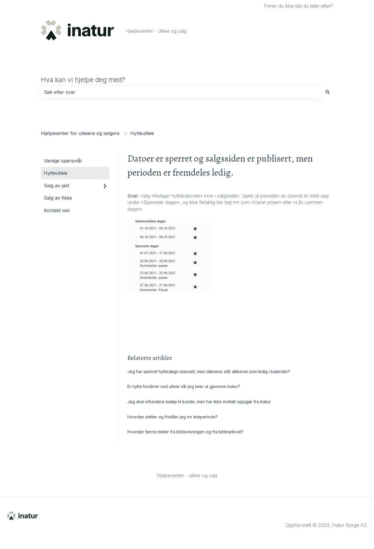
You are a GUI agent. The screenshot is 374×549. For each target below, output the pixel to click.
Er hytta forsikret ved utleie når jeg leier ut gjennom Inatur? (184, 386)
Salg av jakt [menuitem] (56, 185)
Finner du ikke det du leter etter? (298, 6)
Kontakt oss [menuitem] (57, 210)
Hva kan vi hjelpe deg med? (83, 80)
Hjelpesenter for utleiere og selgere (80, 133)
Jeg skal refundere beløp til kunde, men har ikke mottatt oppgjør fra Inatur (199, 401)
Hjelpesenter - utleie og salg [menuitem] (187, 475)
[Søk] (327, 92)
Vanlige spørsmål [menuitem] (63, 161)
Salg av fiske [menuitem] (58, 198)
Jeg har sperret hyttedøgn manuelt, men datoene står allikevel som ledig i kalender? (208, 371)
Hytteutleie (142, 133)
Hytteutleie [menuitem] (55, 173)
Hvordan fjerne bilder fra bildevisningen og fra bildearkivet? (186, 431)
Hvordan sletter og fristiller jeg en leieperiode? (173, 416)
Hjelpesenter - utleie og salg (156, 31)
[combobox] (181, 92)
